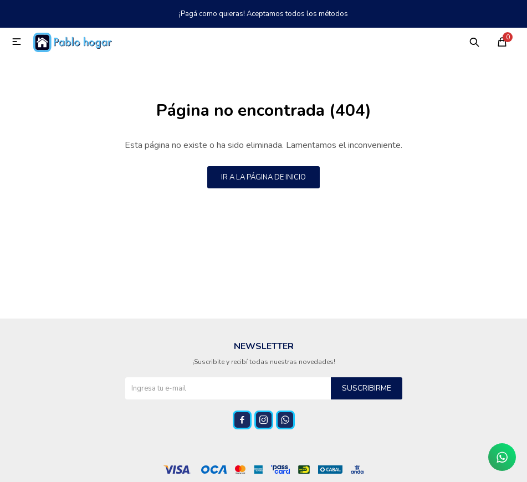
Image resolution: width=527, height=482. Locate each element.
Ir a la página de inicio (263, 177)
